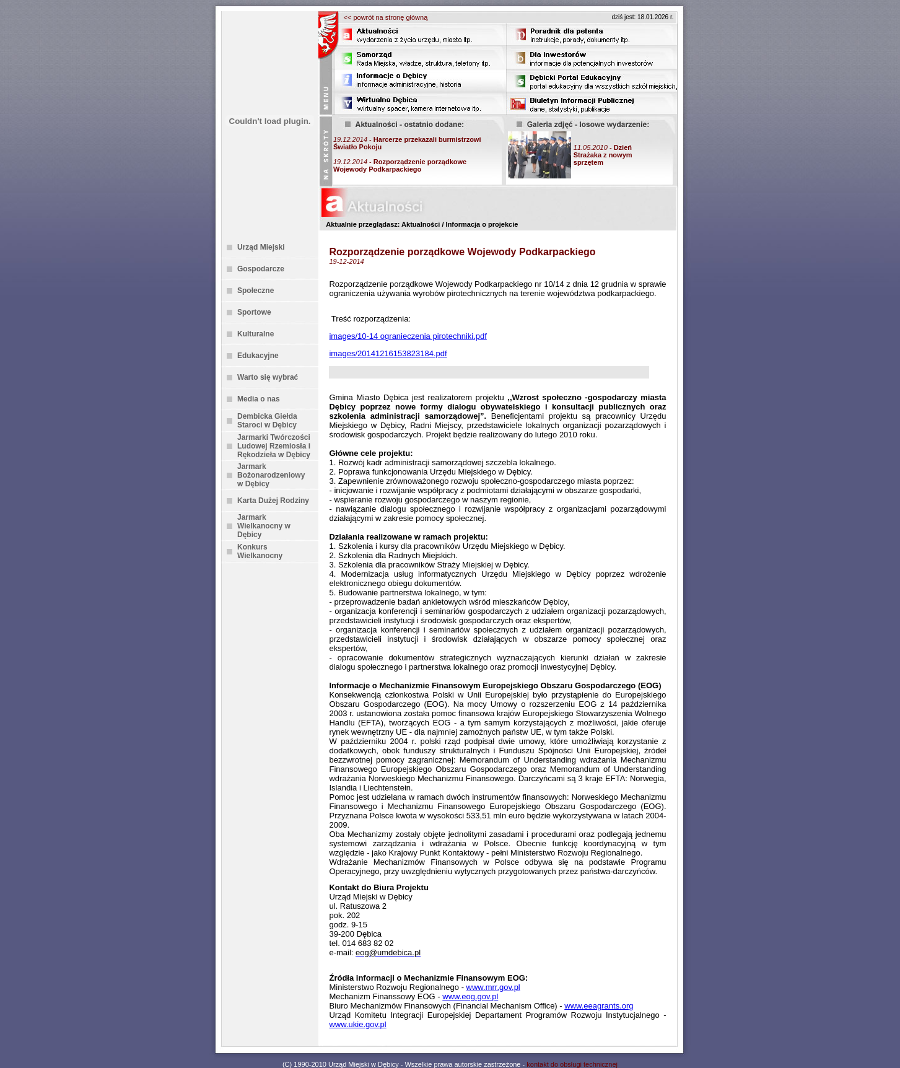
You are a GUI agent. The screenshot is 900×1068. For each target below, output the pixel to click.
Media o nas (258, 399)
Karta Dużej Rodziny (273, 500)
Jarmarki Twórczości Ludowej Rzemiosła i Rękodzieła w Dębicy (273, 446)
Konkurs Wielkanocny (259, 551)
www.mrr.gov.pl (493, 987)
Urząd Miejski (261, 247)
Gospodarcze (260, 269)
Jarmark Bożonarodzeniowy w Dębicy (271, 475)
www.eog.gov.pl (470, 996)
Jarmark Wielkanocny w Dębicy (264, 526)
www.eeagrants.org (598, 1005)
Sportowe (254, 312)
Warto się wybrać (267, 377)
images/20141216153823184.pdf (388, 353)
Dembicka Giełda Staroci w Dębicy (267, 420)
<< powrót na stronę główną (386, 17)
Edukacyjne (258, 355)
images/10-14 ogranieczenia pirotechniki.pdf (407, 336)
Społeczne (255, 290)
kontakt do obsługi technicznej (572, 1064)
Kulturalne (255, 334)
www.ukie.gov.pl (357, 1024)
